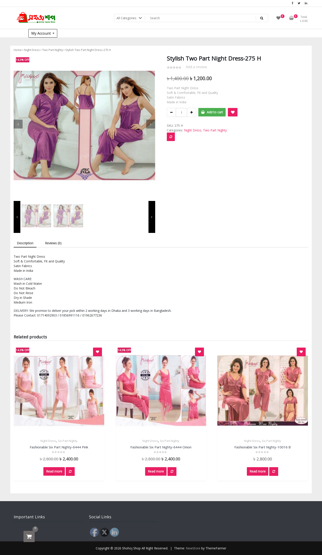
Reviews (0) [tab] (53, 243)
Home (18, 50)
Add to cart (215, 112)
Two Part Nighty (52, 50)
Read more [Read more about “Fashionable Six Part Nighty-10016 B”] (258, 471)
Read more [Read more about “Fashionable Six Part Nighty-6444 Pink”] (54, 471)
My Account (41, 33)
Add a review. (197, 66)
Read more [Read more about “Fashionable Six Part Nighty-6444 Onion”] (156, 471)
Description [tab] (25, 243)
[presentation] (18, 124)
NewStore (193, 548)
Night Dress (32, 50)
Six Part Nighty (67, 441)
